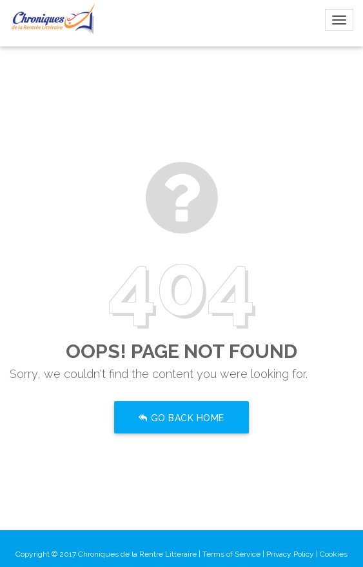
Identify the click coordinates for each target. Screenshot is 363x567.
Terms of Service (231, 554)
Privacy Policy (290, 554)
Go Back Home (181, 419)
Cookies (334, 554)
